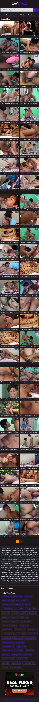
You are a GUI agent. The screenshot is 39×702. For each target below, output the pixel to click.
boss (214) (27, 655)
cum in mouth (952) (8, 646)
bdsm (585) (19, 650)
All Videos (7, 14)
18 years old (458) (8, 600)
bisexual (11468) (7, 650)
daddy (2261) (21, 646)
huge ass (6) (5, 617)
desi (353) (27, 604)
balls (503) (24, 617)
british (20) (15, 621)
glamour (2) (24, 625)
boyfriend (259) (27, 621)
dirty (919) (5, 621)
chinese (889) (6, 596)
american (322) (7, 604)
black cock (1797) (29, 663)
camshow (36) (32, 630)
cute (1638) (5, 613)
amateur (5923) (31, 638)
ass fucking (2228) (8, 634)
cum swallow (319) (8, 659)
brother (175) (6, 638)
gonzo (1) (15, 617)
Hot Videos (15, 14)
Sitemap (32, 699)
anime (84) (28, 596)
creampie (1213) (18, 609)
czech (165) (5, 667)
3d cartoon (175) (7, 642)
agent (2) (33, 613)
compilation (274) (22, 600)
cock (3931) (6, 609)
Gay (19, 3)
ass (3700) (29, 650)
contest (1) (20, 634)
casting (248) (16, 655)
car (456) (5, 625)
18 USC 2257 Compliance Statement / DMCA (16, 699)
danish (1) (17, 604)
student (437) (16, 663)
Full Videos (23, 14)
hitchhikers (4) (18, 638)
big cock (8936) (7, 630)
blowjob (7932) (31, 609)
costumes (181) (31, 634)
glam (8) (14, 613)
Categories (30, 14)
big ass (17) (5, 655)
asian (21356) (17, 596)
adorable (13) (16, 667)
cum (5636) (24, 613)
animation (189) (20, 630)
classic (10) (5, 663)
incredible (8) (20, 642)
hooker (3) (14, 625)
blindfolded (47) (22, 659)
